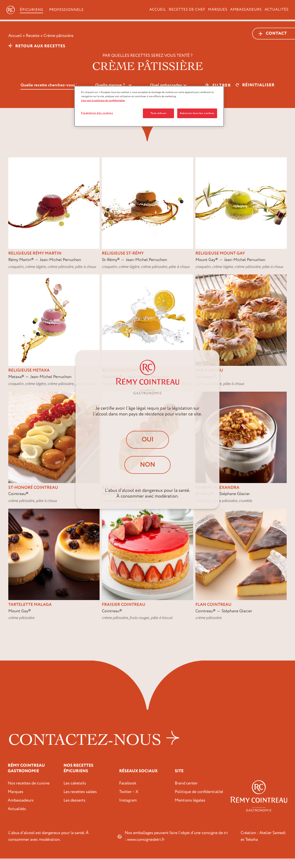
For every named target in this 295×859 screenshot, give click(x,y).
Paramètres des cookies (97, 113)
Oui (147, 439)
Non (147, 465)
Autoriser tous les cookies (197, 113)
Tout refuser (158, 113)
